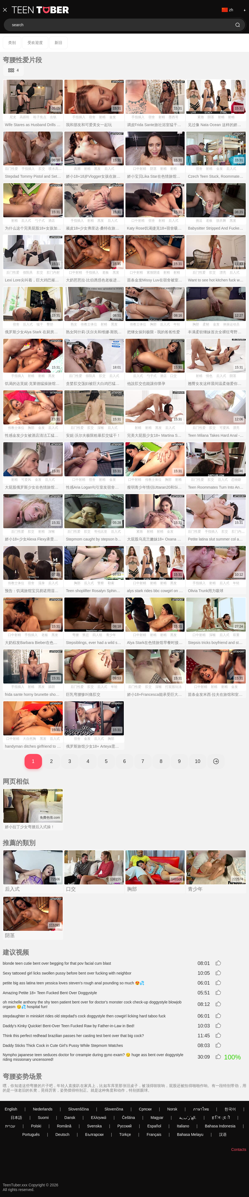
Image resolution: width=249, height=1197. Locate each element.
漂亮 (223, 272)
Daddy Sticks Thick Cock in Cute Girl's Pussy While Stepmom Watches (63, 1045)
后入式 (109, 169)
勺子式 (40, 220)
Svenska (94, 1126)
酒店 (51, 220)
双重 (236, 635)
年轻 (176, 324)
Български (94, 1134)
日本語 (16, 1117)
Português (31, 1134)
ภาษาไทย (201, 1109)
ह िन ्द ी (221, 1117)
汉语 (223, 1134)
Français (154, 1134)
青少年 (111, 635)
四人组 (97, 635)
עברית (10, 1126)
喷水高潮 (55, 169)
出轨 (53, 117)
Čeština (128, 1117)
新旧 (58, 42)
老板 (209, 220)
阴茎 (211, 117)
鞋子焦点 (39, 117)
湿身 (41, 583)
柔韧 (206, 324)
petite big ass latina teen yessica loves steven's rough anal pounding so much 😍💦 (73, 983)
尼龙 (13, 117)
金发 (112, 117)
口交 (173, 376)
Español (154, 1126)
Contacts (238, 1149)
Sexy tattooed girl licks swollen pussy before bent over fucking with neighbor (67, 973)
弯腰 (75, 635)
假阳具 (28, 272)
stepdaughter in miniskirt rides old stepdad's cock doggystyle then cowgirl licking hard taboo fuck (84, 1016)
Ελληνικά (98, 1117)
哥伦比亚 (100, 531)
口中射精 (139, 169)
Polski (36, 1126)
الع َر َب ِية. (187, 1117)
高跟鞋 (24, 117)
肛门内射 (53, 272)
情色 (209, 376)
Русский (125, 1126)
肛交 (41, 169)
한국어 (230, 1109)
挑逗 (199, 220)
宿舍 (92, 117)
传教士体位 (89, 324)
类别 (12, 42)
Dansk (69, 1117)
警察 (100, 583)
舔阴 (51, 687)
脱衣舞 (221, 220)
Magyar (157, 1117)
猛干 (40, 324)
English (11, 1109)
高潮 (77, 169)
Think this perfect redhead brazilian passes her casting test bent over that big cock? (73, 1035)
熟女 (74, 324)
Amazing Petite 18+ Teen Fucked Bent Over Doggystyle (50, 993)
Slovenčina (113, 1109)
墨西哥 (173, 117)
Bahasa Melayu (190, 1134)
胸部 (153, 324)
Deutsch (62, 1134)
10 (197, 761)
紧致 (200, 117)
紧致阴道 (153, 272)
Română (64, 1126)
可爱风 (224, 428)
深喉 (100, 428)
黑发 (97, 169)
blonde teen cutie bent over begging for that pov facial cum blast (57, 963)
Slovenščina (78, 1109)
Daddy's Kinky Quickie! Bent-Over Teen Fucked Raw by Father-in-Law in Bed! (68, 1026)
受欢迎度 (35, 42)
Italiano (183, 1126)
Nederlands (43, 1109)
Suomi (43, 1117)
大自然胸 (29, 739)
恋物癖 (236, 480)
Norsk (172, 1109)
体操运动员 (231, 324)
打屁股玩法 (173, 687)
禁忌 (85, 635)
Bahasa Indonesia (220, 1126)
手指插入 (78, 117)
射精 (102, 117)
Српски (145, 1109)
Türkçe (125, 1134)
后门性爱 (11, 169)
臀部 (50, 324)
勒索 (111, 583)
